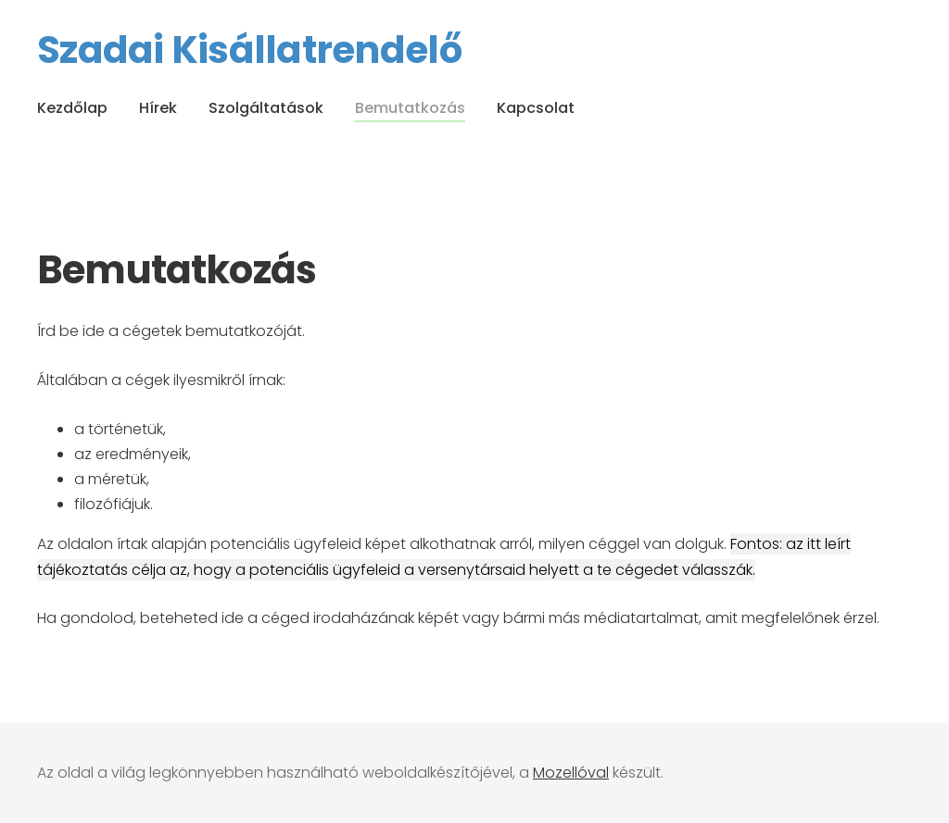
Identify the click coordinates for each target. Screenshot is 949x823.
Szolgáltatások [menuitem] (266, 107)
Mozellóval (571, 772)
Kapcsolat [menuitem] (536, 107)
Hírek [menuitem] (158, 107)
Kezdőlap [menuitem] (72, 107)
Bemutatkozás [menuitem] (410, 107)
